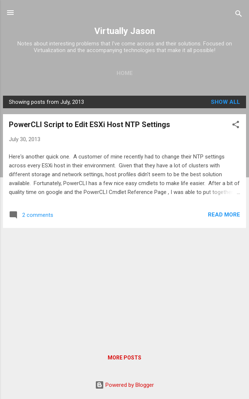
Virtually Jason (124, 31)
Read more (224, 214)
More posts (124, 358)
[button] (235, 126)
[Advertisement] (124, 285)
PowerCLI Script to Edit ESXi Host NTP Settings (89, 124)
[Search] (238, 15)
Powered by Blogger (124, 385)
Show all (225, 102)
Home (125, 73)
